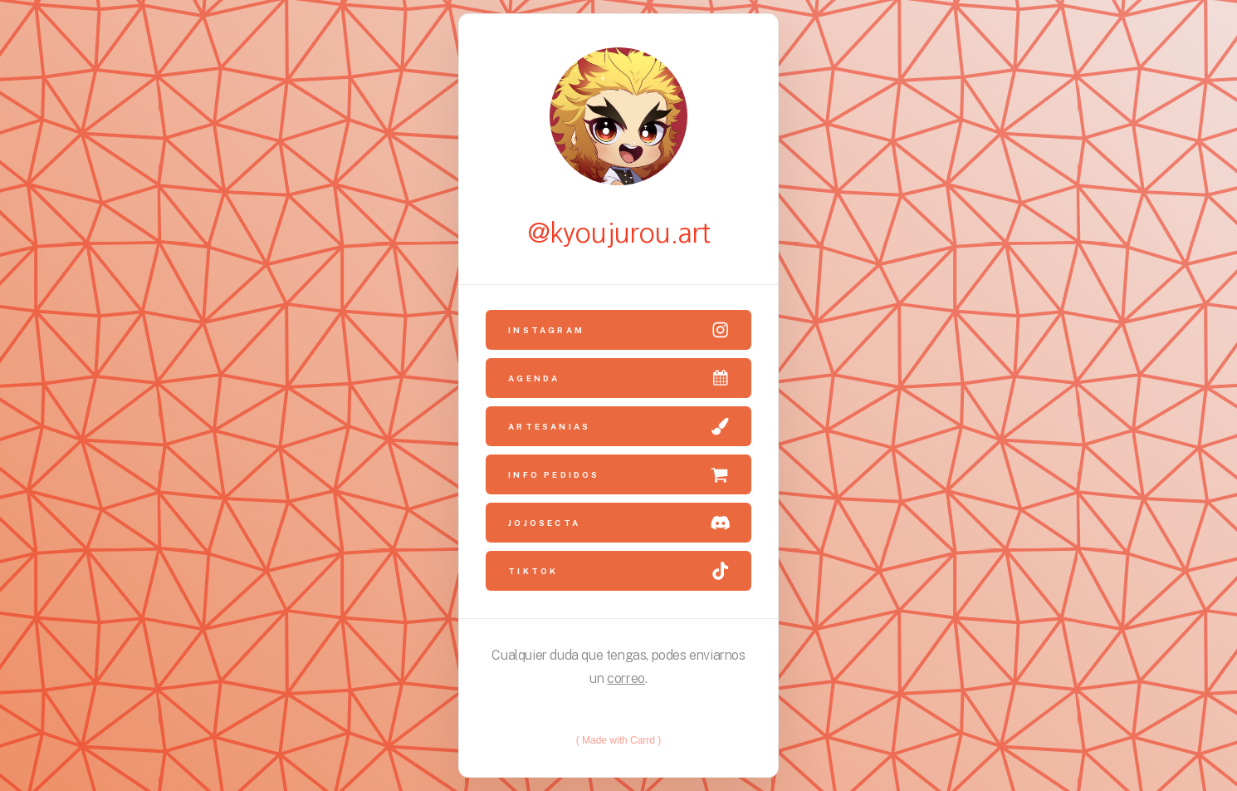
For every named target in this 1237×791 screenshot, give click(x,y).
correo (626, 678)
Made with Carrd (618, 740)
